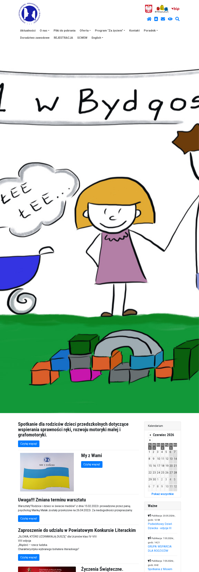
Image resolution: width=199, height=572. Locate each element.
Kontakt (134, 30)
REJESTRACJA (63, 37)
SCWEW (82, 37)
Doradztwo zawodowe (35, 37)
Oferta (85, 30)
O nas (44, 30)
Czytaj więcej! (28, 443)
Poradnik (151, 30)
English (97, 37)
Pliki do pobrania (65, 30)
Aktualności (28, 30)
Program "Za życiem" (110, 30)
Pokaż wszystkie (163, 494)
